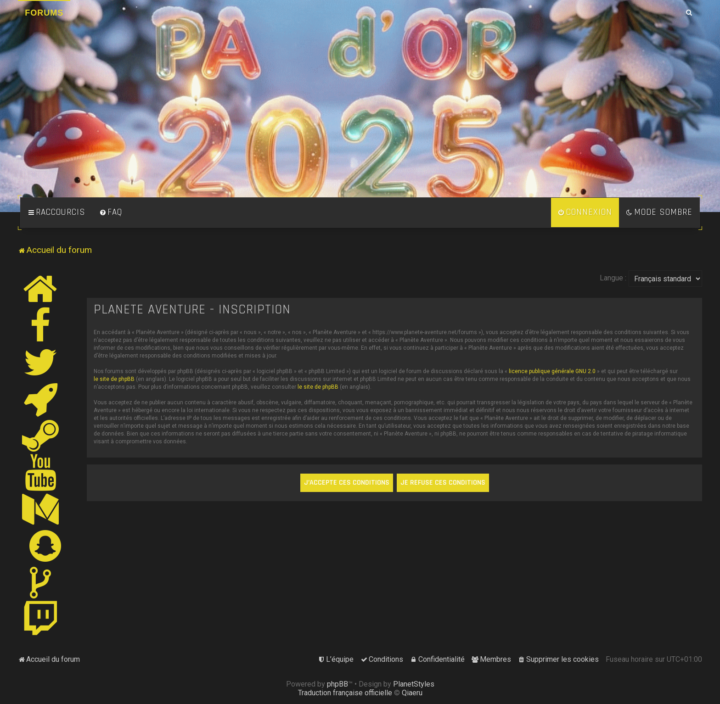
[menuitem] (110, 212)
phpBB (337, 684)
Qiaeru (412, 692)
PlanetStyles (413, 684)
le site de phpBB (114, 379)
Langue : (613, 278)
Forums (44, 12)
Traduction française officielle (345, 692)
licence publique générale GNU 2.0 (552, 371)
